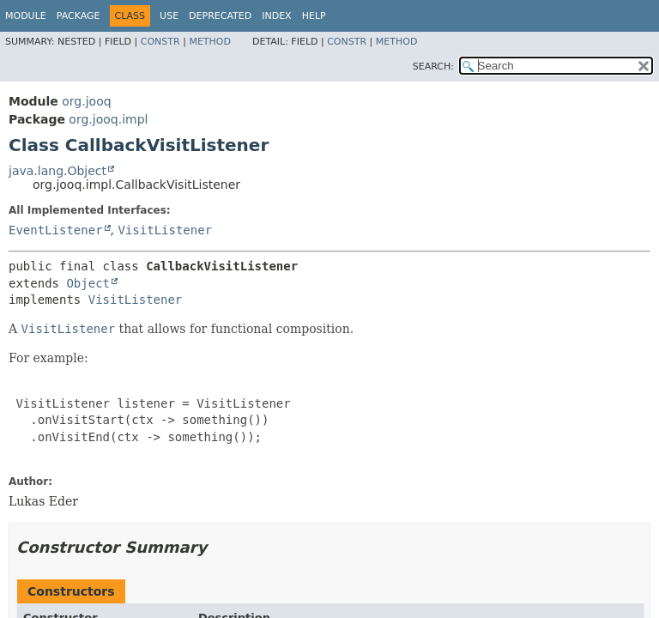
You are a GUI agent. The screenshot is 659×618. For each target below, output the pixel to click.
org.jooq (86, 101)
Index (276, 15)
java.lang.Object (57, 171)
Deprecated (220, 15)
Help (314, 15)
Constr (160, 41)
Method (210, 41)
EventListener (56, 230)
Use (169, 15)
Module (25, 15)
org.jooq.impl (108, 119)
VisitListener (165, 230)
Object (88, 283)
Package (78, 15)
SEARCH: (433, 66)
